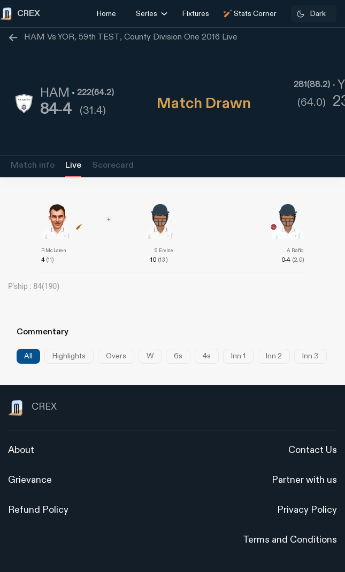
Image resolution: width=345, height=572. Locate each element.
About (21, 450)
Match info (33, 165)
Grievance (30, 480)
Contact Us (312, 450)
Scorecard (113, 165)
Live (73, 165)
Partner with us (304, 480)
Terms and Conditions (290, 540)
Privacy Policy (307, 510)
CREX (32, 408)
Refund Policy (38, 510)
